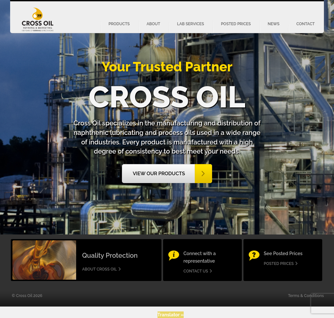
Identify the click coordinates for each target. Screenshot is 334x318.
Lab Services (190, 24)
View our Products (159, 174)
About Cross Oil (99, 269)
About (153, 24)
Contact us (195, 271)
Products (119, 24)
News (273, 24)
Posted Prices (236, 24)
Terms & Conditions (306, 295)
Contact (305, 24)
